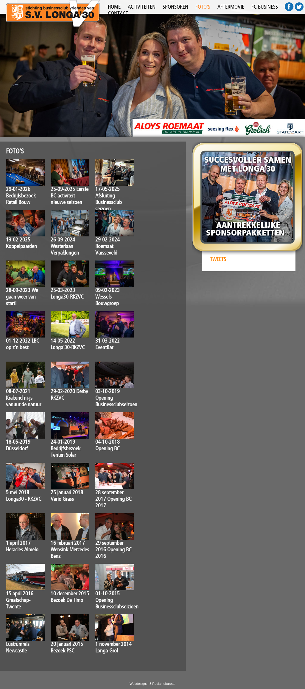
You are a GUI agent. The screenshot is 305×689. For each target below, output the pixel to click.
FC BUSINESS (264, 7)
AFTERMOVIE (230, 7)
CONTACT (118, 13)
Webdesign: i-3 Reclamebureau (152, 683)
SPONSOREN (175, 7)
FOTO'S (202, 7)
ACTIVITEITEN (141, 7)
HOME (114, 7)
